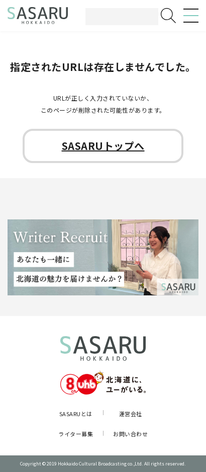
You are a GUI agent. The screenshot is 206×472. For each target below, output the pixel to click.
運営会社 (130, 414)
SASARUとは (75, 414)
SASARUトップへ (103, 145)
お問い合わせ (130, 434)
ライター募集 (75, 434)
